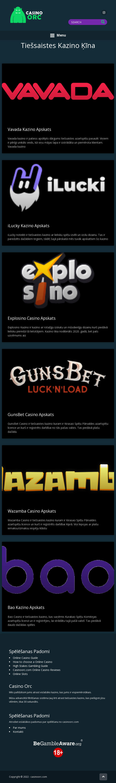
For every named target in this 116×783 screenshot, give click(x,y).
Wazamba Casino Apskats (32, 511)
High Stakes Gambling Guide (30, 666)
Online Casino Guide (25, 658)
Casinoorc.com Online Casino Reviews (36, 670)
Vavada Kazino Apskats (29, 129)
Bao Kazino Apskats (26, 607)
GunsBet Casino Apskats (31, 414)
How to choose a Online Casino (32, 662)
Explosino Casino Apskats (32, 318)
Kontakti (18, 731)
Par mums (19, 727)
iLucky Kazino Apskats (28, 225)
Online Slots (20, 674)
